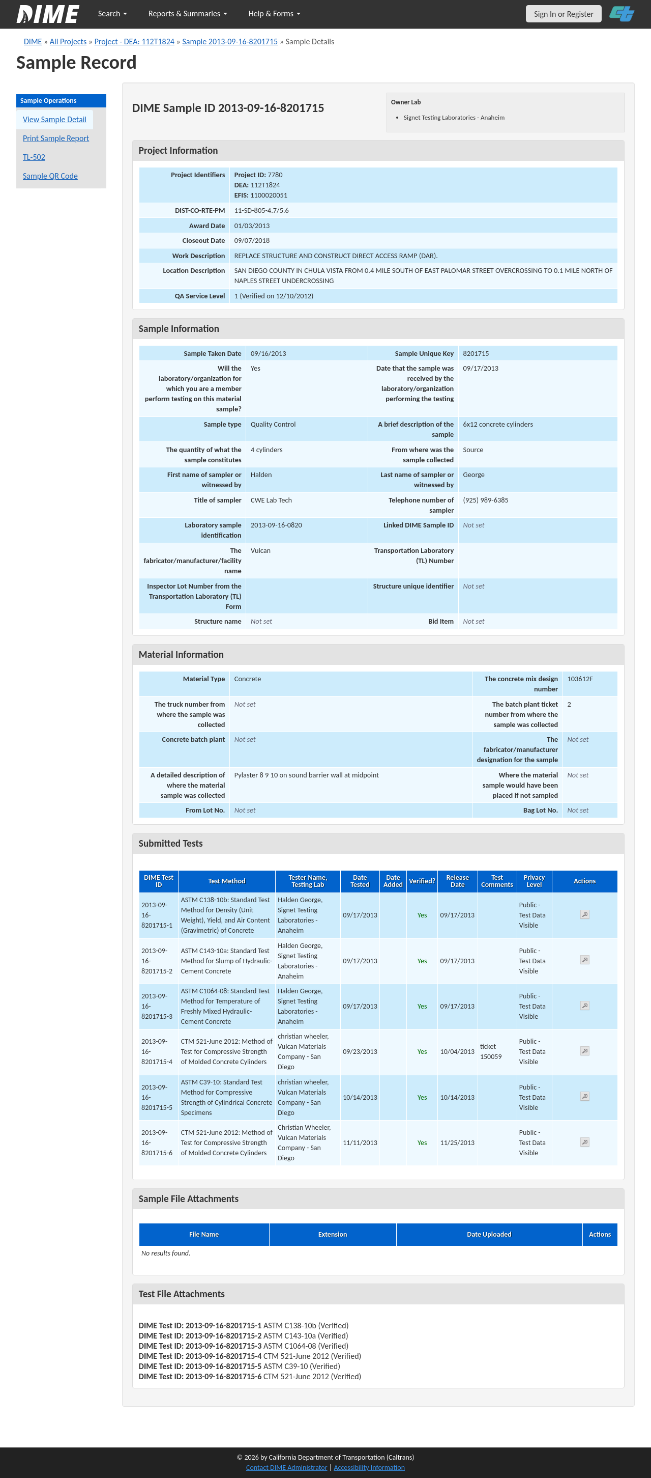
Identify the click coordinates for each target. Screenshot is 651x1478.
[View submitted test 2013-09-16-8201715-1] (584, 916)
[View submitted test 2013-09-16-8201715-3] (584, 1007)
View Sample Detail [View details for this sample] (54, 119)
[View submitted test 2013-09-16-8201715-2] (584, 961)
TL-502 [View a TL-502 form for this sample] (34, 157)
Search (112, 13)
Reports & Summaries (188, 13)
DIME (33, 41)
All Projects (68, 41)
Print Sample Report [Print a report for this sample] (56, 138)
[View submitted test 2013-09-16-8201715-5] (584, 1098)
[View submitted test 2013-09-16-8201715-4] (584, 1052)
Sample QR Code (50, 176)
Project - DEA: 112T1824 (134, 41)
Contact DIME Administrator (287, 1467)
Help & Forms (275, 13)
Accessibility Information (369, 1467)
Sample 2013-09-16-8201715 (230, 41)
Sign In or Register (564, 14)
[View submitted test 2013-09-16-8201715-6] (584, 1143)
